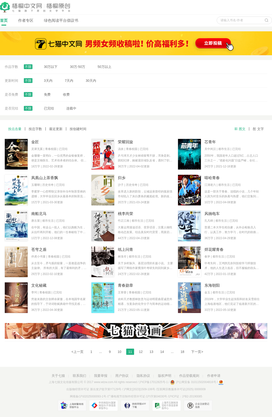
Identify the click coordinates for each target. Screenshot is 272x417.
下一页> (197, 352)
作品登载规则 (189, 376)
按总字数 (35, 129)
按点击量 (14, 129)
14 (162, 352)
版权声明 (164, 376)
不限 (28, 67)
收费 (66, 94)
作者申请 (213, 376)
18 (182, 352)
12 (141, 352)
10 (119, 352)
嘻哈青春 (212, 178)
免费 (47, 94)
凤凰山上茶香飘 (44, 178)
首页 (4, 22)
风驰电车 (212, 214)
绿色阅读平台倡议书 (61, 20)
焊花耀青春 (214, 249)
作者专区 (25, 20)
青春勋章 (125, 285)
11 (130, 352)
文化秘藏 (39, 285)
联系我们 (79, 376)
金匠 (35, 142)
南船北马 (39, 214)
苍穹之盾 (39, 249)
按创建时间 (78, 129)
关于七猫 (58, 376)
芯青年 (210, 142)
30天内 (91, 80)
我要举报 (100, 376)
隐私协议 (143, 376)
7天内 (69, 80)
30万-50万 (77, 67)
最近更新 (56, 129)
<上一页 (78, 352)
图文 (240, 129)
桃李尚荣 (125, 214)
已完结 (49, 108)
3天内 (48, 80)
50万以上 (104, 67)
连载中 (71, 108)
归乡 (122, 178)
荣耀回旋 (125, 142)
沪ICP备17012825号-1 (153, 382)
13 (151, 352)
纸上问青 (125, 249)
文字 (258, 129)
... (100, 352)
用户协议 (122, 376)
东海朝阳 (212, 285)
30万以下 (51, 67)
